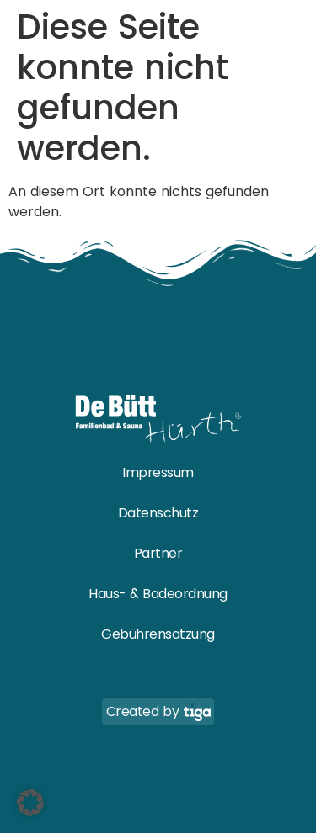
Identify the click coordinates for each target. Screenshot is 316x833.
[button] (30, 802)
